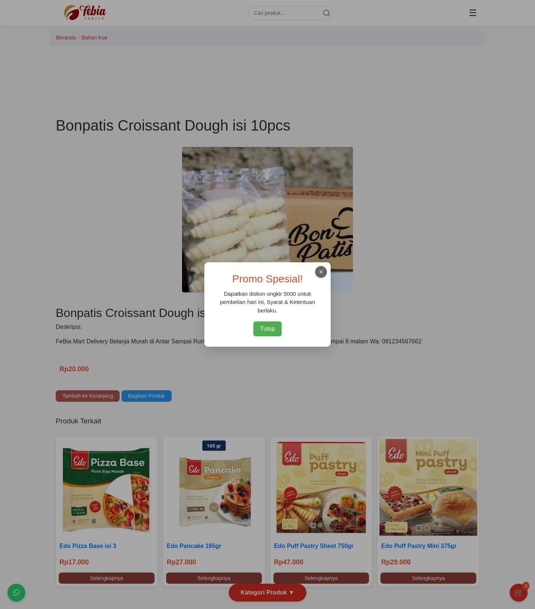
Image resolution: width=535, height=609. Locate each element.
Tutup (267, 329)
